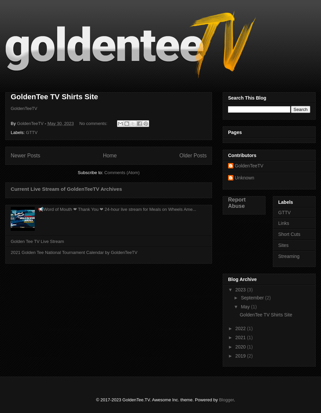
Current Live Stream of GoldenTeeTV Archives (66, 189)
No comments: (93, 123)
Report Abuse (237, 202)
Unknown (244, 177)
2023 (241, 289)
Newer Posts (25, 155)
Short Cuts (289, 234)
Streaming (289, 256)
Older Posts (193, 155)
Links (283, 223)
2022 (241, 328)
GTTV (32, 132)
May (246, 306)
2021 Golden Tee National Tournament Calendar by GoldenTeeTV (74, 252)
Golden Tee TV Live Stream (37, 241)
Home (110, 155)
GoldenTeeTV (24, 108)
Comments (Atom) (121, 172)
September (253, 297)
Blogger (226, 399)
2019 (241, 356)
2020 (241, 347)
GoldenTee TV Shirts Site (54, 97)
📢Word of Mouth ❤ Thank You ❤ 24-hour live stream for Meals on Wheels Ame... (117, 209)
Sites (283, 245)
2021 (241, 337)
